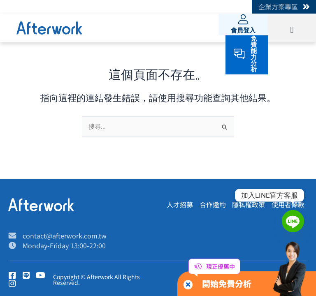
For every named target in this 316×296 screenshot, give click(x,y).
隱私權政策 (248, 205)
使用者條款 (288, 205)
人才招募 (179, 205)
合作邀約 (212, 205)
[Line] (293, 221)
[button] (292, 30)
